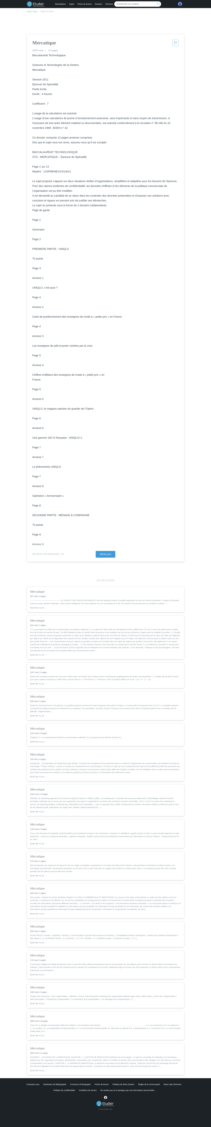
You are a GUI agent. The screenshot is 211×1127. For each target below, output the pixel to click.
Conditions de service (88, 1090)
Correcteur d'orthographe (80, 1084)
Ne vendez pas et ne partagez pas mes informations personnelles (127, 1090)
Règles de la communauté (149, 1084)
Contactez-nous (32, 1084)
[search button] (158, 4)
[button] (175, 44)
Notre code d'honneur (172, 1084)
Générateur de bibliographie (54, 1084)
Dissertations (60, 4)
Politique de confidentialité (64, 1090)
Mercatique (47, 12)
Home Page (32, 12)
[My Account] (180, 4)
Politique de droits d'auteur (123, 1084)
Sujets (71, 4)
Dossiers (98, 4)
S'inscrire (109, 4)
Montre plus (105, 554)
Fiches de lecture (85, 4)
